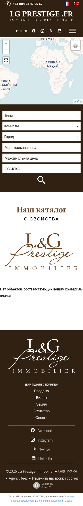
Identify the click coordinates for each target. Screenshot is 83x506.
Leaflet (78, 101)
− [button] (6, 50)
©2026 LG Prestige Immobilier (30, 471)
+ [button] (6, 43)
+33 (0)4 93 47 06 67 (27, 4)
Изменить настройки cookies (55, 478)
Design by (42, 485)
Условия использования (50, 500)
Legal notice (67, 471)
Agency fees (18, 478)
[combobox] (41, 115)
